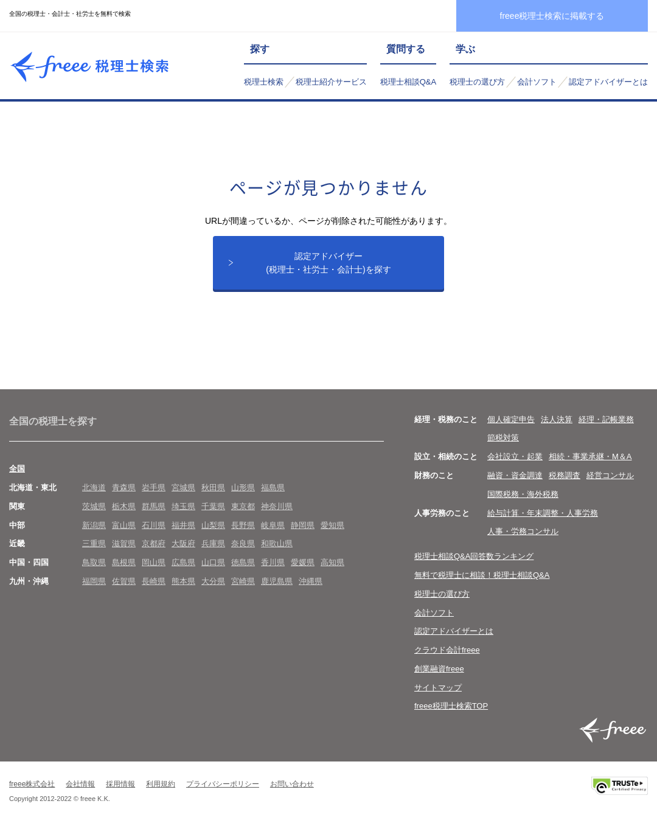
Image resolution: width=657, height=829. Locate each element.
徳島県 (243, 562)
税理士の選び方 (477, 81)
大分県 (213, 581)
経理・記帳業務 (606, 420)
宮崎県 (243, 581)
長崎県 (153, 581)
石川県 (153, 525)
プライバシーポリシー (222, 785)
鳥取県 (94, 562)
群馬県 (153, 507)
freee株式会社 (32, 785)
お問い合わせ (292, 785)
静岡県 (303, 525)
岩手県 (153, 488)
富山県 (124, 525)
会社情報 (80, 785)
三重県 (94, 544)
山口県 (213, 562)
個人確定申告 (511, 420)
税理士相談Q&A (408, 81)
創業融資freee (439, 669)
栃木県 (124, 507)
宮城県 (183, 488)
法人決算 (556, 420)
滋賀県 (124, 544)
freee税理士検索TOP (451, 707)
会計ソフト (537, 81)
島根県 (124, 562)
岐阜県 (273, 525)
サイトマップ (438, 688)
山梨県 (213, 525)
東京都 (243, 507)
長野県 (243, 525)
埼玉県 (183, 507)
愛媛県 (303, 562)
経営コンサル (610, 475)
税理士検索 (263, 81)
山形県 (243, 488)
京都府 (153, 544)
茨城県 (94, 507)
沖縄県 (310, 581)
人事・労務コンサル (522, 532)
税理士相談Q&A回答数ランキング (474, 556)
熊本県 (183, 581)
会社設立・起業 (515, 457)
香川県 (273, 562)
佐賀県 (124, 581)
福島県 (273, 488)
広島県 (183, 562)
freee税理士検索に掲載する (552, 16)
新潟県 (94, 525)
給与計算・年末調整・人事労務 (542, 513)
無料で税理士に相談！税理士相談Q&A (481, 575)
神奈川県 (277, 507)
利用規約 (160, 785)
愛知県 (332, 525)
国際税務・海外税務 (522, 494)
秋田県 (213, 488)
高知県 (332, 562)
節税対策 (503, 438)
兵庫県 (213, 544)
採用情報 (120, 785)
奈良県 (243, 544)
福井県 (183, 525)
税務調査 (564, 475)
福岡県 (94, 581)
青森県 (124, 488)
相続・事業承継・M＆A (590, 457)
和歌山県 (277, 544)
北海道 (94, 488)
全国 (17, 469)
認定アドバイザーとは (608, 81)
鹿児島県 (277, 581)
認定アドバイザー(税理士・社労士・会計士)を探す (328, 262)
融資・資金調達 (515, 475)
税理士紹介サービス (331, 81)
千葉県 (213, 507)
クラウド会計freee (447, 650)
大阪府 (183, 544)
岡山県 (153, 562)
